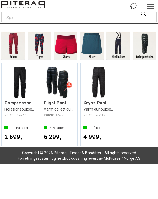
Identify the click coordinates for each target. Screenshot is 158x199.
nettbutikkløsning (72, 158)
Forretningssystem (34, 158)
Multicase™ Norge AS (122, 158)
